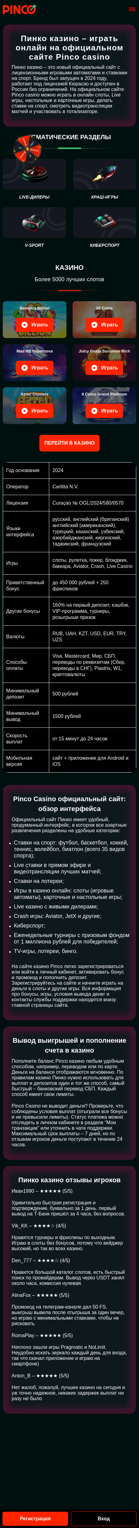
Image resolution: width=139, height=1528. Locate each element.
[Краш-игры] (104, 179)
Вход (104, 1518)
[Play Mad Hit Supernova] (34, 362)
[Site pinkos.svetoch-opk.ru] (20, 9)
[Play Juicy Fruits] (104, 362)
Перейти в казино (69, 443)
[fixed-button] (28, 149)
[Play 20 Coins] (104, 319)
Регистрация (35, 1518)
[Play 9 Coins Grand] (104, 405)
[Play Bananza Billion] (34, 319)
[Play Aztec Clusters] (34, 405)
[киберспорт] (104, 227)
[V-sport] (34, 227)
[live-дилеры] (34, 179)
